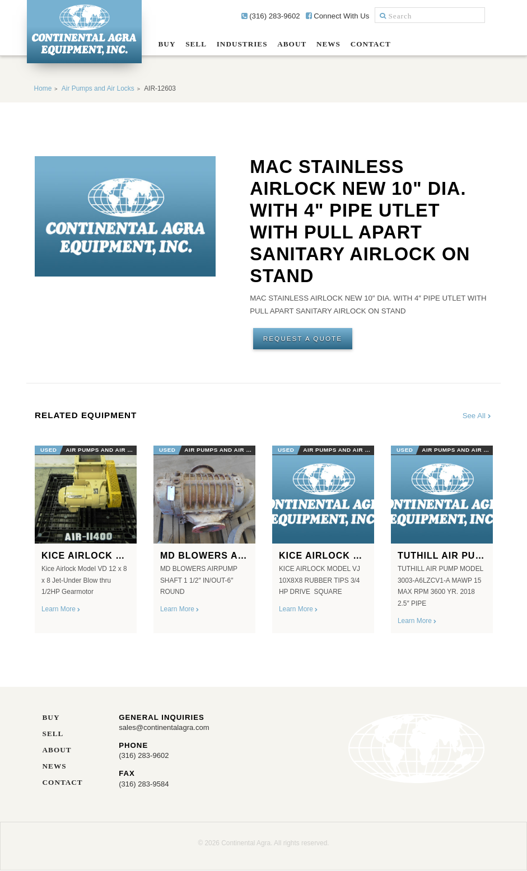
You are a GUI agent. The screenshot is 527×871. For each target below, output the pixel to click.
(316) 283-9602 (270, 16)
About (291, 44)
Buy (167, 44)
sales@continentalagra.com (164, 728)
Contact (371, 44)
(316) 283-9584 (144, 783)
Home (43, 88)
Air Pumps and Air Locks (98, 88)
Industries (242, 44)
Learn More (61, 610)
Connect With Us (338, 16)
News (328, 44)
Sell (196, 44)
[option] (85, 536)
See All (477, 416)
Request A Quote (303, 339)
